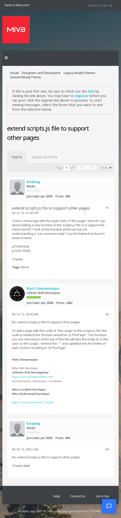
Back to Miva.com (17, 5)
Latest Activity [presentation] (44, 157)
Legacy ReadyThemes (80, 73)
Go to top (102, 496)
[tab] (17, 157)
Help (56, 496)
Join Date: (33, 196)
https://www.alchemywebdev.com (32, 376)
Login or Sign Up (100, 5)
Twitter (49, 402)
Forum (14, 73)
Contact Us (78, 496)
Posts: (59, 196)
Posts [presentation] (17, 157)
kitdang (33, 182)
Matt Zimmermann (43, 288)
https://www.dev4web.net (27, 402)
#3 (107, 449)
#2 (107, 314)
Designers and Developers (41, 73)
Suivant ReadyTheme (25, 77)
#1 (107, 207)
